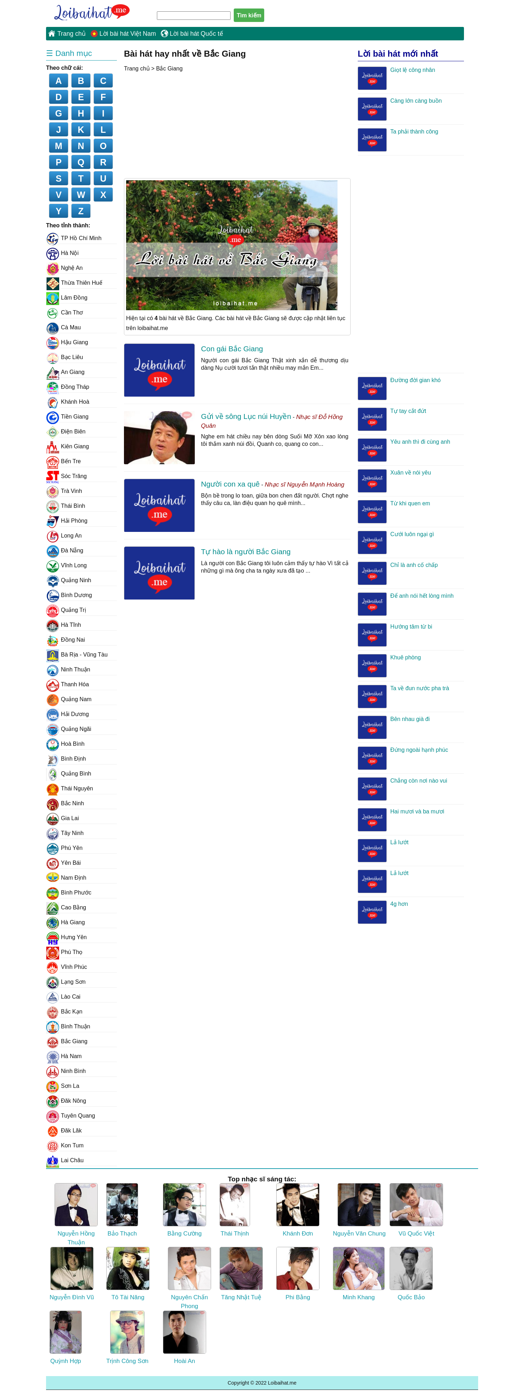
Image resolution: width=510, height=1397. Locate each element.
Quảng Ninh (68, 580)
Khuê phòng (389, 665)
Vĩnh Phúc (66, 967)
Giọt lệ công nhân (396, 78)
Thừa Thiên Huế (74, 283)
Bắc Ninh (65, 803)
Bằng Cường (184, 1210)
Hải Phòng (66, 521)
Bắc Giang (169, 69)
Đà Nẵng (64, 550)
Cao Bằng (66, 907)
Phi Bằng (297, 1274)
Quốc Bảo (411, 1274)
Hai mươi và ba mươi (401, 819)
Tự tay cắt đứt (392, 419)
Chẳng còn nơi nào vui (402, 789)
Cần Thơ (64, 312)
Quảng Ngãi (68, 729)
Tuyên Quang (70, 1115)
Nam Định (66, 878)
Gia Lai (62, 818)
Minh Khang (359, 1274)
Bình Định (66, 759)
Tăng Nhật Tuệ (241, 1274)
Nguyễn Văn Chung (359, 1210)
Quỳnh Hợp (66, 1337)
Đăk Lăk (64, 1130)
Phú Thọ (64, 952)
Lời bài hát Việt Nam (128, 33)
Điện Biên (65, 431)
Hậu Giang (67, 342)
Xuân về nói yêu (394, 481)
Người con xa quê (230, 484)
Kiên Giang (67, 446)
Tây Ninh (65, 833)
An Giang (65, 372)
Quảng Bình (68, 773)
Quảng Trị (66, 610)
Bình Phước (68, 892)
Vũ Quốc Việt (416, 1210)
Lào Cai (63, 997)
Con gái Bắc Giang (232, 349)
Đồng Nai (65, 640)
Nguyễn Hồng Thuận (76, 1214)
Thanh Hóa (67, 684)
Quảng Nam (68, 699)
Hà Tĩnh (63, 625)
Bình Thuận (68, 1026)
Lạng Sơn (66, 982)
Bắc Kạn (64, 1011)
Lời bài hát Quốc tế (196, 33)
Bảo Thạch (122, 1210)
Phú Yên (64, 848)
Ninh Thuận (68, 669)
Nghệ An (64, 268)
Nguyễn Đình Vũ (72, 1274)
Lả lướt (383, 850)
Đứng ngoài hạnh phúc (403, 758)
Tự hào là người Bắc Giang (246, 551)
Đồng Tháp (67, 387)
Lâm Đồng (66, 297)
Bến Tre (63, 461)
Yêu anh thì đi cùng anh (404, 450)
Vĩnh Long (66, 565)
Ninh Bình (66, 1071)
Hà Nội (62, 253)
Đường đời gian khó (399, 388)
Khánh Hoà (67, 402)
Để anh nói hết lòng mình (406, 604)
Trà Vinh (64, 491)
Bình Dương (69, 595)
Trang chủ (71, 33)
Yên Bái (63, 863)
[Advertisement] (183, 125)
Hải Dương (67, 714)
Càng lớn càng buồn (400, 109)
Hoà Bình (65, 744)
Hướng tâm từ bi (395, 635)
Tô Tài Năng (127, 1274)
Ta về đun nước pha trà (403, 696)
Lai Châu (65, 1160)
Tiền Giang (67, 416)
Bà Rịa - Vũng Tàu (77, 654)
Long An (64, 535)
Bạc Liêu (64, 357)
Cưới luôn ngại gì (396, 542)
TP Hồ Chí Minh (74, 238)
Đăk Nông (66, 1101)
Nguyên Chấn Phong (189, 1278)
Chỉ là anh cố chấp (398, 573)
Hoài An (184, 1337)
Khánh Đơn (297, 1210)
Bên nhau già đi (394, 727)
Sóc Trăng (66, 476)
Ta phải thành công (398, 140)
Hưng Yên (66, 937)
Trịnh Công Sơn (127, 1337)
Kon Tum (65, 1145)
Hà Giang (65, 922)
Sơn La (62, 1086)
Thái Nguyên (69, 788)
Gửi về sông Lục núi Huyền (246, 416)
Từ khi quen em (394, 511)
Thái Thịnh (235, 1210)
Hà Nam (64, 1056)
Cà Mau (63, 327)
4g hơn (383, 912)
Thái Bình (65, 506)
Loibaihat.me (88, 11)
